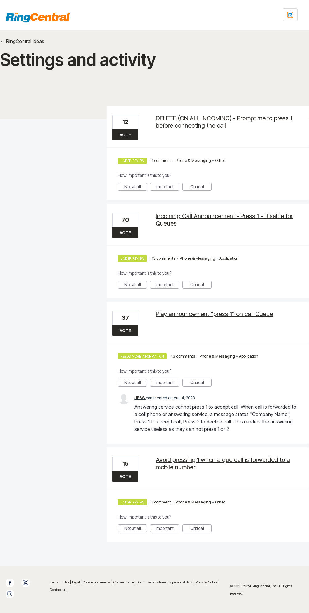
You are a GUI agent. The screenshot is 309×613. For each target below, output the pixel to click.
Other (220, 160)
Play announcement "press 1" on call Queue (214, 314)
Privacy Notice (206, 582)
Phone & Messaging (193, 160)
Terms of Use (59, 582)
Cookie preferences (97, 582)
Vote (125, 134)
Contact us (58, 589)
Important (167, 187)
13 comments (163, 258)
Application (229, 258)
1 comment (161, 160)
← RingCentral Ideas (22, 41)
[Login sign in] (290, 14)
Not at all (135, 187)
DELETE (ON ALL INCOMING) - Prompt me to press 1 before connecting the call (224, 121)
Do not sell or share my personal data (165, 582)
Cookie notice (123, 582)
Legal (76, 582)
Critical (201, 187)
